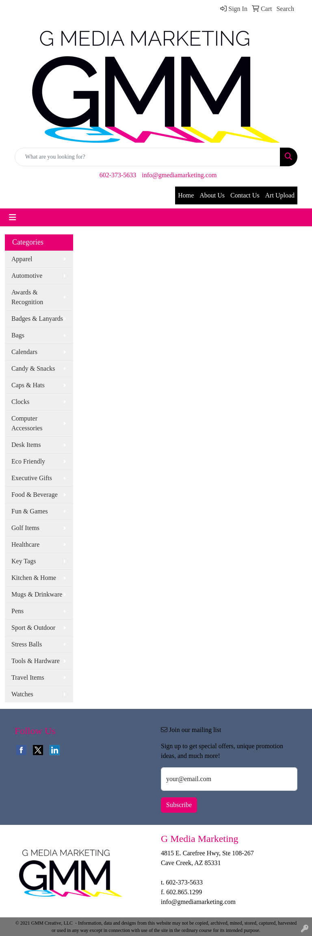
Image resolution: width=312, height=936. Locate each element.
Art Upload (280, 195)
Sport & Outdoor (33, 627)
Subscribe (179, 804)
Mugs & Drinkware (36, 594)
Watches (22, 694)
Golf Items (25, 527)
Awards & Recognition (27, 297)
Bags (17, 335)
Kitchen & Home (33, 577)
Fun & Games (29, 511)
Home (186, 195)
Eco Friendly (28, 461)
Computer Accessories (26, 423)
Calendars (24, 351)
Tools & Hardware (35, 660)
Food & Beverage (34, 494)
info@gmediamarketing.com (179, 175)
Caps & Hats (28, 385)
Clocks (20, 401)
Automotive (26, 275)
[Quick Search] (147, 157)
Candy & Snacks (33, 368)
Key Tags (23, 561)
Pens (17, 611)
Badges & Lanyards (37, 318)
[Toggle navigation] (12, 217)
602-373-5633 (118, 175)
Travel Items (27, 677)
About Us (212, 195)
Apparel (21, 258)
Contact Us (245, 195)
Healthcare (25, 544)
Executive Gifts (31, 477)
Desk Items (26, 444)
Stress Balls (26, 644)
